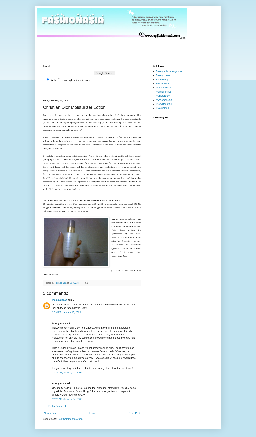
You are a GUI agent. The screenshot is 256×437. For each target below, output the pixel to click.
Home (92, 413)
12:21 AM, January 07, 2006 (67, 372)
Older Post (134, 413)
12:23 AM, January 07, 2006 (67, 399)
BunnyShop (162, 79)
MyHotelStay (163, 95)
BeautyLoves (163, 75)
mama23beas (59, 300)
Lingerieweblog (164, 87)
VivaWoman (162, 108)
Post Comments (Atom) (70, 419)
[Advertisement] (116, 49)
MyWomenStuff (164, 100)
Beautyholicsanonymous (169, 71)
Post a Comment (57, 406)
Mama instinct (163, 91)
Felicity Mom (162, 83)
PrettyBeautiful (164, 104)
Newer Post (50, 413)
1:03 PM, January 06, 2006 (66, 312)
